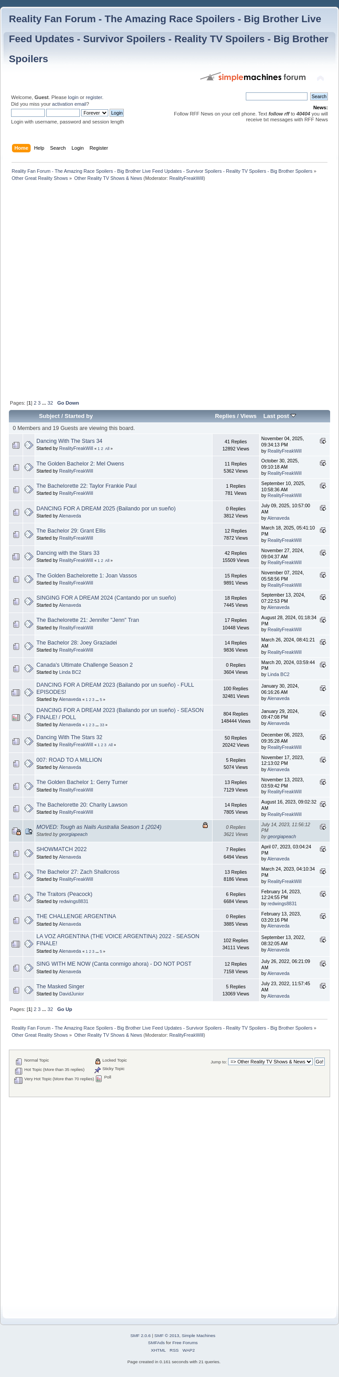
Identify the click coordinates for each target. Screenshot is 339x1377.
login (73, 97)
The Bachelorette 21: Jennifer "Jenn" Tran (87, 620)
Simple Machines (198, 1335)
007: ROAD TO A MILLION (69, 760)
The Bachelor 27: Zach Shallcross (77, 872)
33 (102, 725)
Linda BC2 (70, 672)
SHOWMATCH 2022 (61, 849)
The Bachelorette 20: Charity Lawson (81, 805)
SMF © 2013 (166, 1335)
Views (248, 416)
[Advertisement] (104, 291)
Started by (79, 416)
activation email (69, 104)
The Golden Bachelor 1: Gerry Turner (82, 782)
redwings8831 (73, 901)
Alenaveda (70, 515)
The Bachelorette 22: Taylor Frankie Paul (86, 486)
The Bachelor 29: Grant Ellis (71, 531)
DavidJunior (71, 993)
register (94, 97)
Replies (225, 416)
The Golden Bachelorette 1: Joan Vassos (86, 576)
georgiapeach (73, 834)
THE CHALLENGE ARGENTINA (76, 916)
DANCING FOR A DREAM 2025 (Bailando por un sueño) (106, 508)
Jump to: (219, 1061)
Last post (279, 416)
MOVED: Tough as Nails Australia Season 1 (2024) (99, 827)
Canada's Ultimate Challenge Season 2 (84, 665)
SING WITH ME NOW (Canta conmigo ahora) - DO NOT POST (114, 964)
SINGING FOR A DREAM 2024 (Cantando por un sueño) (106, 598)
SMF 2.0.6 (140, 1335)
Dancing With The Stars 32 (69, 737)
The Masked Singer (60, 986)
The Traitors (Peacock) (64, 894)
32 (50, 403)
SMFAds (156, 1342)
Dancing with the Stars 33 (67, 553)
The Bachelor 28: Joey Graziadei (76, 643)
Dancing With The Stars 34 (69, 441)
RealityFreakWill (186, 178)
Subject (49, 416)
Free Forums (184, 1342)
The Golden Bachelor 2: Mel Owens (80, 464)
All (107, 448)
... (44, 403)
